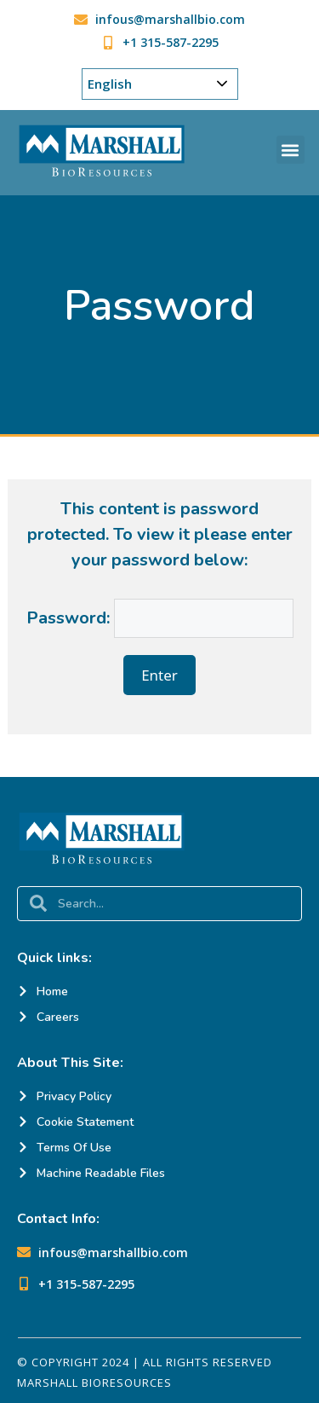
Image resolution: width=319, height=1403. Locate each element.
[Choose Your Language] (160, 84)
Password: (159, 617)
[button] (290, 150)
